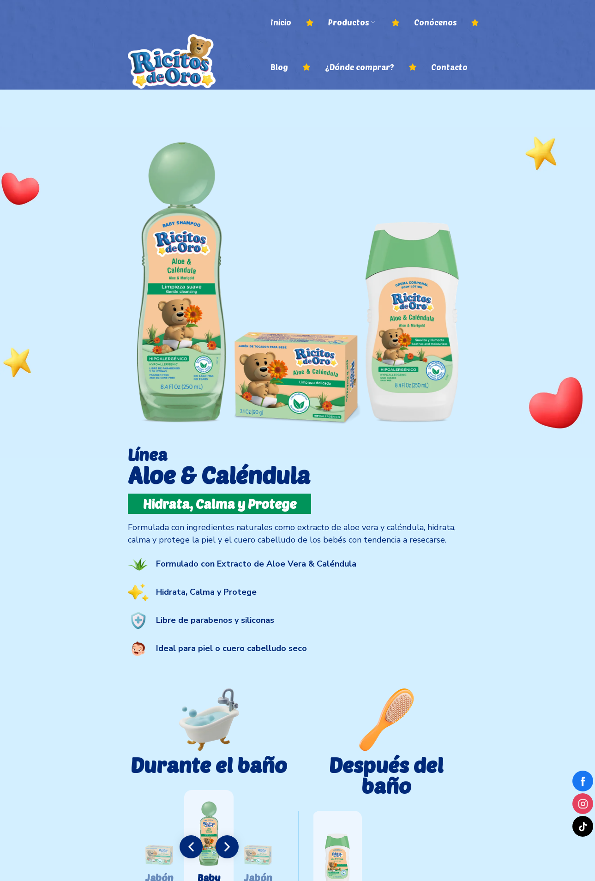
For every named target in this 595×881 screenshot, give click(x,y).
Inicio (280, 22)
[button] (191, 846)
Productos (351, 22)
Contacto (449, 67)
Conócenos (435, 22)
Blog (279, 67)
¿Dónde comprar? (359, 67)
